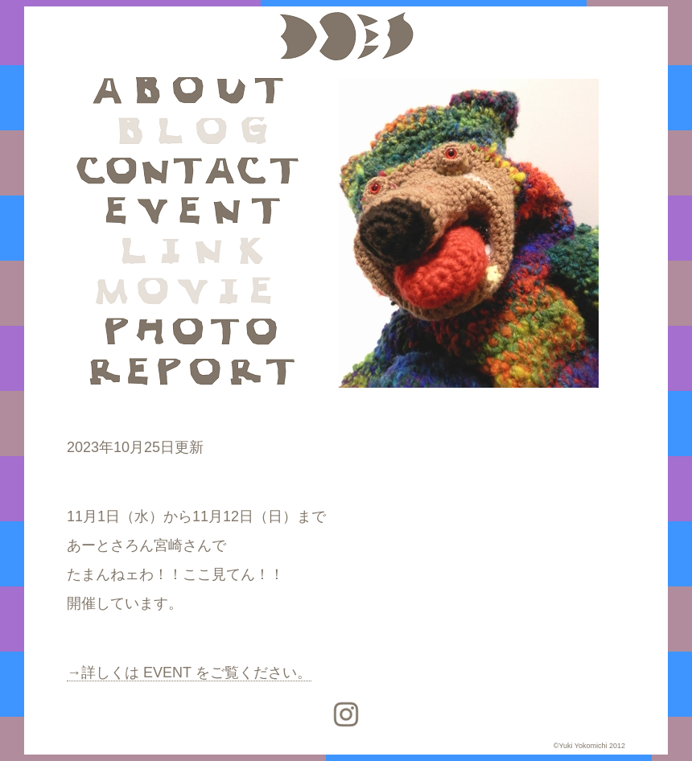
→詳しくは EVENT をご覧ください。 (189, 672)
